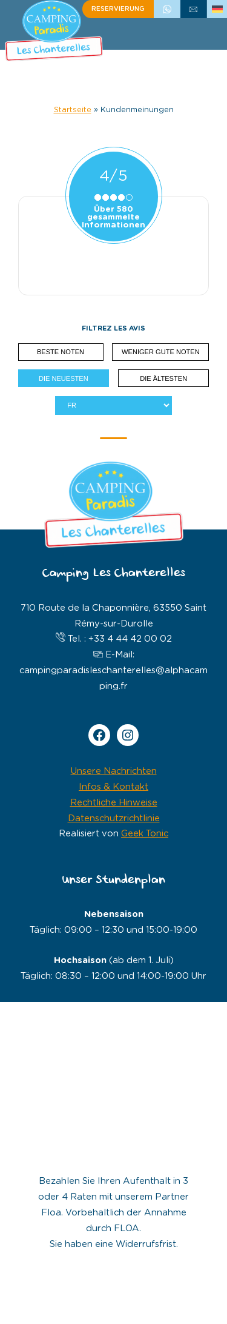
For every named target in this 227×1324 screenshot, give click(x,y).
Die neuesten (63, 378)
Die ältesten (163, 378)
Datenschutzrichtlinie (114, 818)
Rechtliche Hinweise (113, 802)
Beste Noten (60, 351)
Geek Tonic (144, 833)
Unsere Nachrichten (114, 771)
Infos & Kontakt (113, 786)
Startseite (72, 110)
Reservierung (118, 9)
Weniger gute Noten (161, 351)
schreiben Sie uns (193, 9)
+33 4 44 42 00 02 (167, 9)
